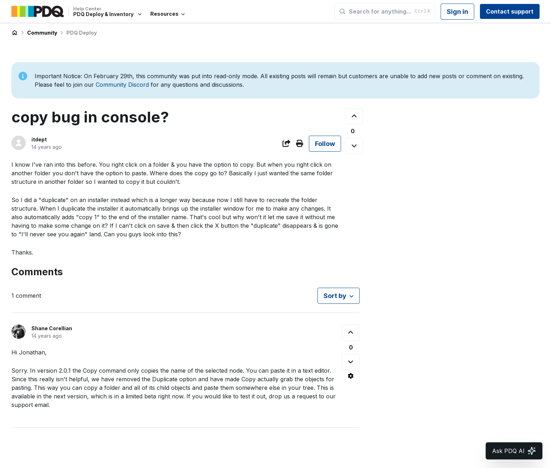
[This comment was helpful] (351, 332)
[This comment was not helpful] (351, 362)
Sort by (335, 296)
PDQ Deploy (81, 33)
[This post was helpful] (354, 116)
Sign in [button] (457, 11)
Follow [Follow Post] (325, 143)
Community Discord (122, 84)
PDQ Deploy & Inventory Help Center (14, 33)
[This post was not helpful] (354, 146)
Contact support (510, 11)
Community (42, 33)
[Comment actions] (351, 376)
